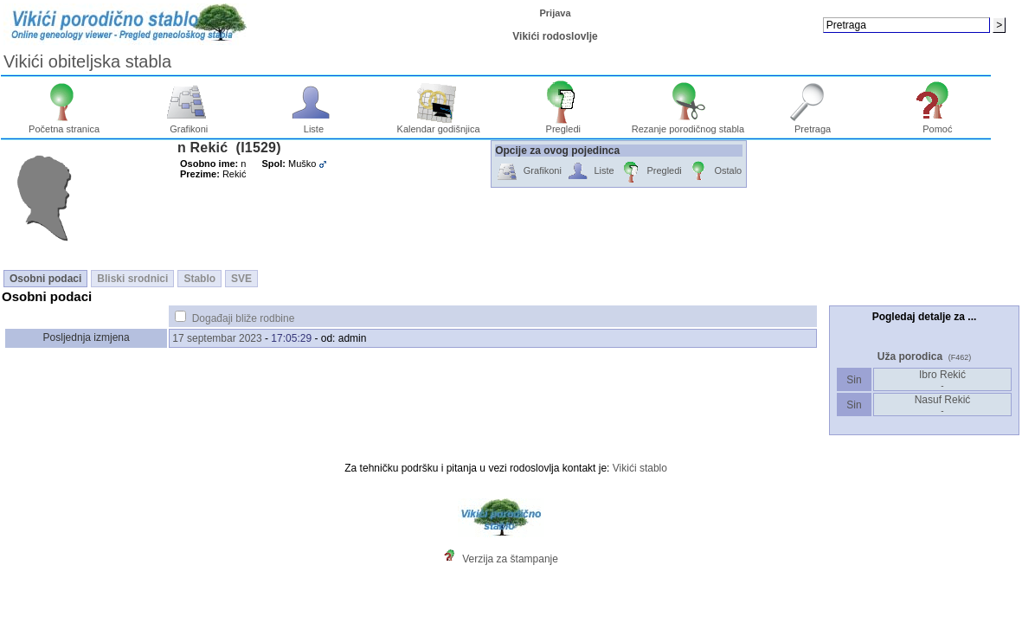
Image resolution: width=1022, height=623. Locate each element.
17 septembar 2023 (216, 338)
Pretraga (813, 124)
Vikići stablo (640, 468)
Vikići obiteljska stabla (87, 61)
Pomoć (937, 124)
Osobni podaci (45, 279)
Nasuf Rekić (943, 404)
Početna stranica (64, 124)
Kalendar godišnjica (438, 124)
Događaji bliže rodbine (243, 318)
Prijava (554, 13)
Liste (313, 124)
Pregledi (563, 124)
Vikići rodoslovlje (554, 36)
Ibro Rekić (942, 379)
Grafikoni (189, 124)
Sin (854, 380)
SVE (241, 279)
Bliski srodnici (132, 279)
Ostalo (714, 172)
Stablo (199, 279)
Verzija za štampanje (510, 559)
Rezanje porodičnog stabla (688, 124)
